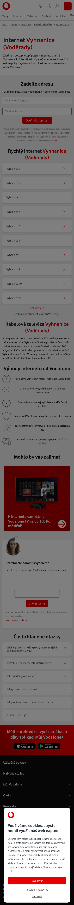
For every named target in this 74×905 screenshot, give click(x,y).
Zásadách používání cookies (29, 863)
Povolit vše (37, 880)
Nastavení (37, 896)
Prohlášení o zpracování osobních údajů (45, 859)
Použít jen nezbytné (37, 889)
